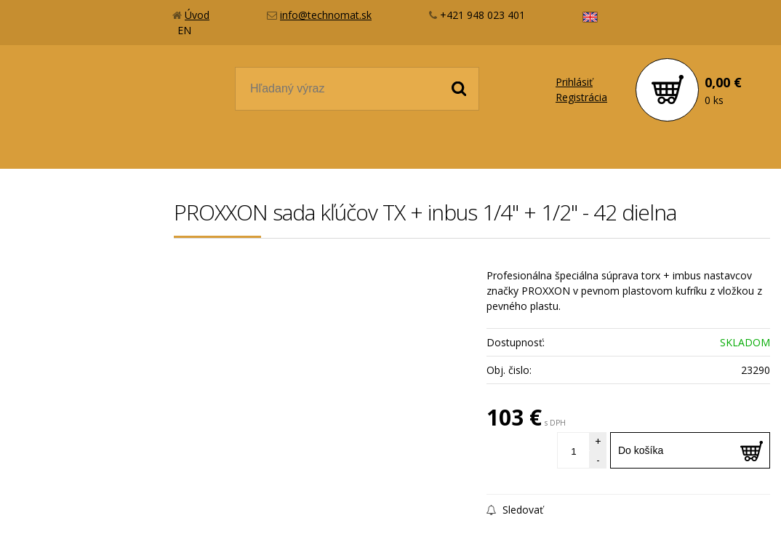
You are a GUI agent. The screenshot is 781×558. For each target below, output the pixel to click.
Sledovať (514, 510)
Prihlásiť (574, 82)
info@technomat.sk (326, 15)
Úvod (197, 15)
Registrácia (581, 97)
